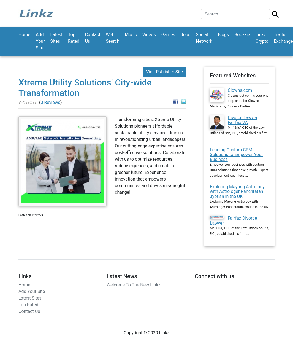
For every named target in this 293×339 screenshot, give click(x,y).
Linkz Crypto (262, 38)
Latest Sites (56, 38)
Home (24, 34)
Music (131, 34)
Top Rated (73, 38)
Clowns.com (240, 90)
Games (168, 34)
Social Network (204, 38)
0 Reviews (50, 102)
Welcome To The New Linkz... (135, 284)
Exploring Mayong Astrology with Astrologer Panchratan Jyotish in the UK (237, 191)
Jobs (185, 34)
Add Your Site (40, 41)
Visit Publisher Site (164, 71)
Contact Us (92, 38)
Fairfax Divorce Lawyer (233, 221)
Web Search (112, 38)
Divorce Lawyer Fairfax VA (242, 120)
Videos (149, 34)
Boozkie (242, 34)
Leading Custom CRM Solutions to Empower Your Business (236, 154)
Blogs (223, 34)
